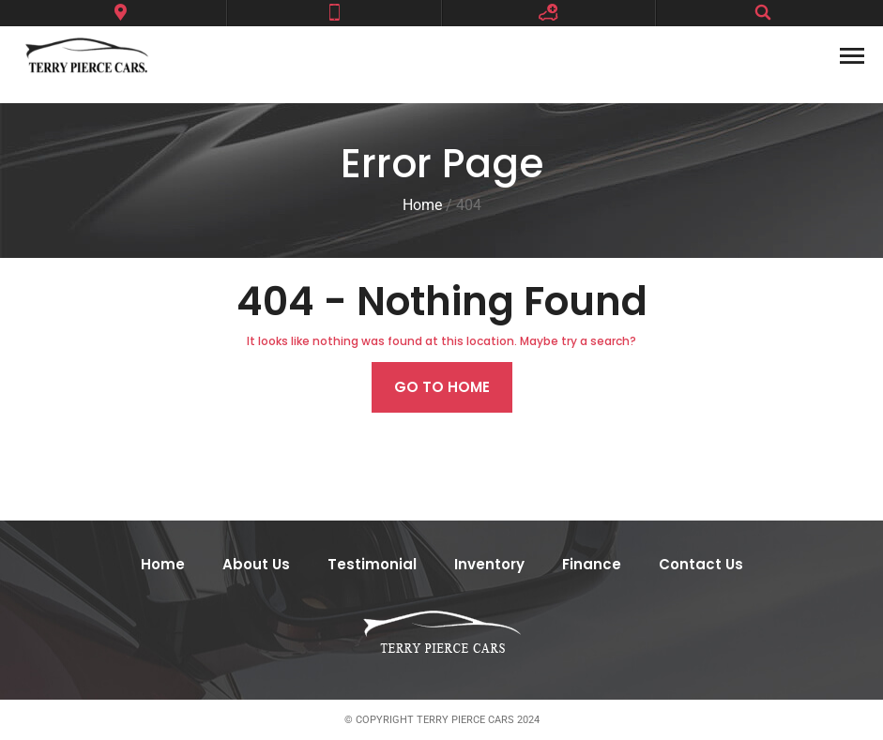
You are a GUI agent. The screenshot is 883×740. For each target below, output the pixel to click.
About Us (256, 564)
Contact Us (701, 564)
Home (163, 564)
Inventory (489, 564)
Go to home (442, 387)
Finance (591, 564)
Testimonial (372, 564)
